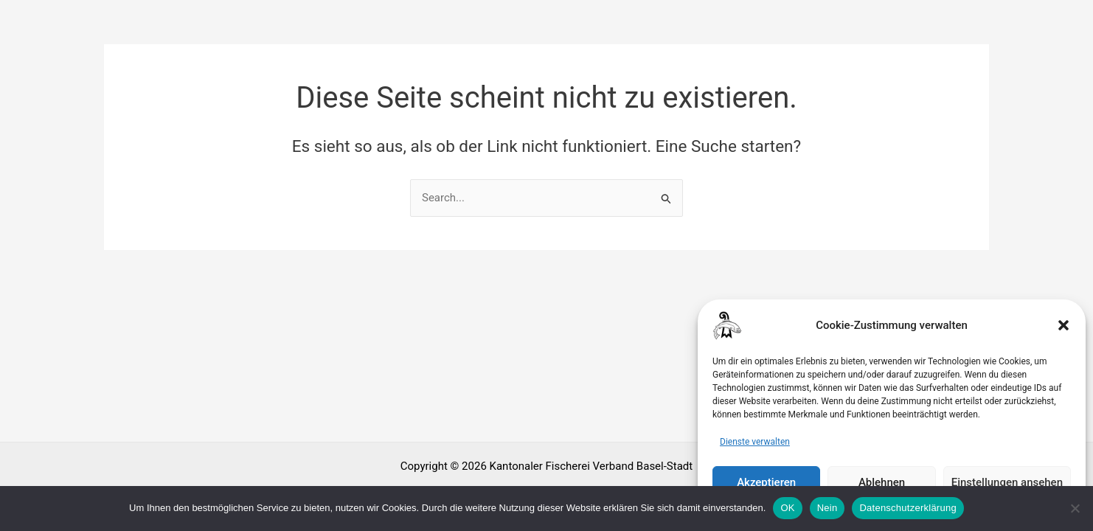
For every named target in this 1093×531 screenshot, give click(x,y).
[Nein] (1074, 508)
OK (787, 507)
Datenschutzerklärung (907, 507)
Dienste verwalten (755, 454)
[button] (1063, 337)
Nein (827, 507)
